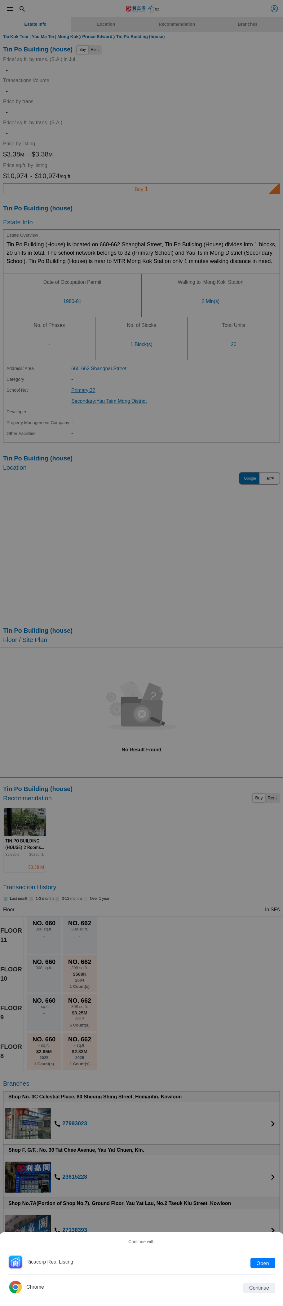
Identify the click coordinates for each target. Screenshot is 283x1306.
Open (263, 1263)
